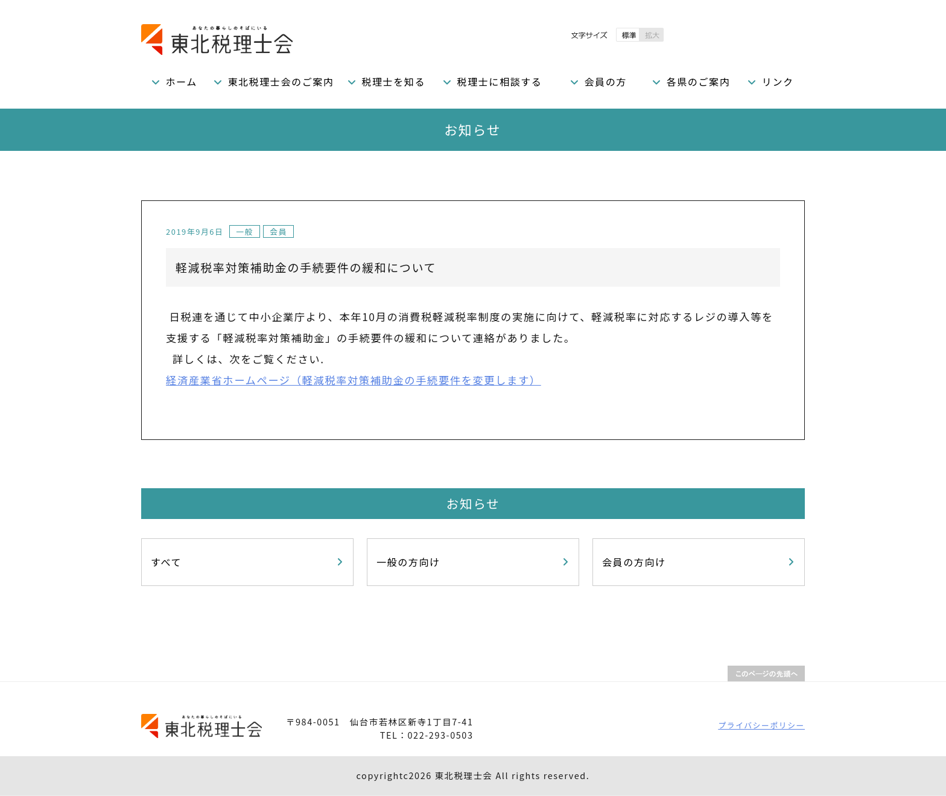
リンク (778, 81)
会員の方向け (634, 562)
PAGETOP (766, 673)
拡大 (652, 35)
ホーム (181, 81)
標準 (628, 35)
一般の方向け (408, 562)
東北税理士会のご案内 (280, 81)
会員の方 (605, 81)
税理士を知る (393, 81)
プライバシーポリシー (761, 725)
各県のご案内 (699, 81)
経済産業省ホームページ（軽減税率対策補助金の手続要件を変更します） (353, 379)
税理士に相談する (499, 81)
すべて (166, 562)
